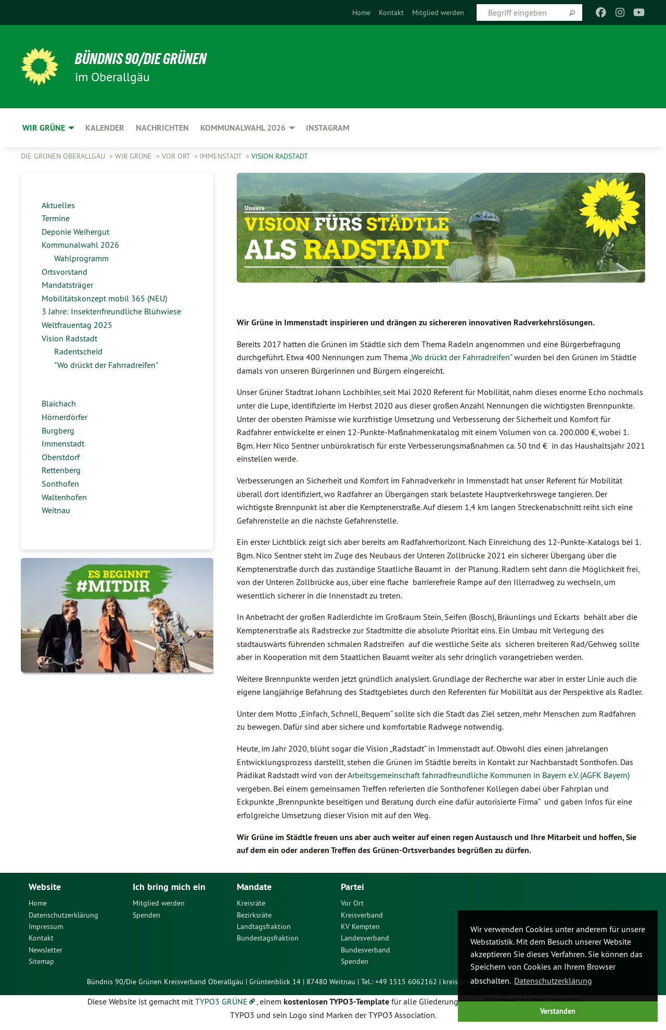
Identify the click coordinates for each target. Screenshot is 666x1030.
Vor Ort (177, 156)
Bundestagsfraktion (268, 938)
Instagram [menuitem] (328, 127)
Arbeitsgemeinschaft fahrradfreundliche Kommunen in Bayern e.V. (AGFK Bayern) (489, 775)
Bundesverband (365, 950)
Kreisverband (362, 915)
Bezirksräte (254, 915)
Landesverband (365, 938)
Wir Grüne (134, 156)
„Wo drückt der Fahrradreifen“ (460, 357)
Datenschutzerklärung (63, 915)
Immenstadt (222, 156)
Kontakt (391, 12)
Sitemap (41, 961)
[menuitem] (361, 12)
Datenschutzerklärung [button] (553, 980)
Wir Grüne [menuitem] (43, 127)
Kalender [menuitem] (104, 127)
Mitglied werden (438, 12)
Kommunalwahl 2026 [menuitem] (243, 127)
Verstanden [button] (557, 1011)
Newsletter (45, 950)
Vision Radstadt (279, 156)
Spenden (146, 915)
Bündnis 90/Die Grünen (149, 58)
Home (361, 12)
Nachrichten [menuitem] (162, 127)
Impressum (46, 926)
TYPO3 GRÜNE (221, 1001)
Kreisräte (251, 903)
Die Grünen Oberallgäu (64, 156)
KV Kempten (360, 926)
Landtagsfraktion (264, 926)
